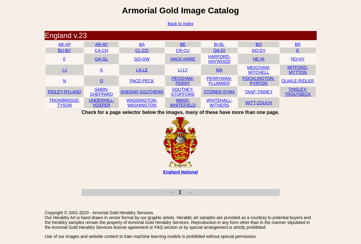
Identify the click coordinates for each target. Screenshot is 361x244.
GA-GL (101, 59)
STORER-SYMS (219, 91)
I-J (64, 69)
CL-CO (142, 50)
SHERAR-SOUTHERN (142, 91)
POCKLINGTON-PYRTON (259, 81)
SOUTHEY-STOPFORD (183, 92)
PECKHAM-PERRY (183, 81)
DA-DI (219, 50)
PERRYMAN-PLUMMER (219, 81)
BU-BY (64, 50)
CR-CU (183, 50)
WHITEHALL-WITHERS (219, 103)
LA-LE (142, 69)
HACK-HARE (182, 59)
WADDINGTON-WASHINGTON (142, 103)
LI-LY (183, 69)
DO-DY (258, 50)
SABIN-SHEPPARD (101, 92)
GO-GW (142, 59)
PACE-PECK (142, 80)
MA (219, 69)
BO (259, 44)
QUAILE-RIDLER (297, 80)
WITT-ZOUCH (258, 102)
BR (298, 44)
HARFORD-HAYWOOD (219, 59)
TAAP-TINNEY (259, 91)
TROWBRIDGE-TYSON (64, 103)
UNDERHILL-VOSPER (101, 103)
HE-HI (258, 59)
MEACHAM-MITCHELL (258, 70)
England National (180, 172)
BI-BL (219, 44)
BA (142, 44)
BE (183, 44)
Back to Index (180, 23)
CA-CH (101, 50)
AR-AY (101, 44)
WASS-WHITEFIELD (183, 103)
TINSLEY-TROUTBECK (298, 92)
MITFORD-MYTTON (297, 70)
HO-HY (298, 59)
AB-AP (64, 44)
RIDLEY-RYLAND (64, 91)
